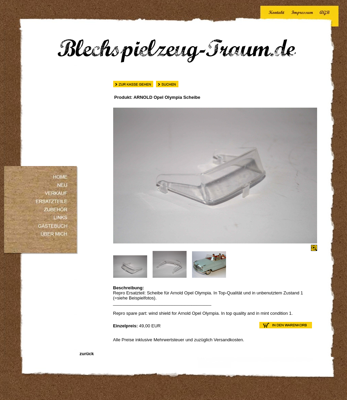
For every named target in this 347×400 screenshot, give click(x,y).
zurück (86, 353)
